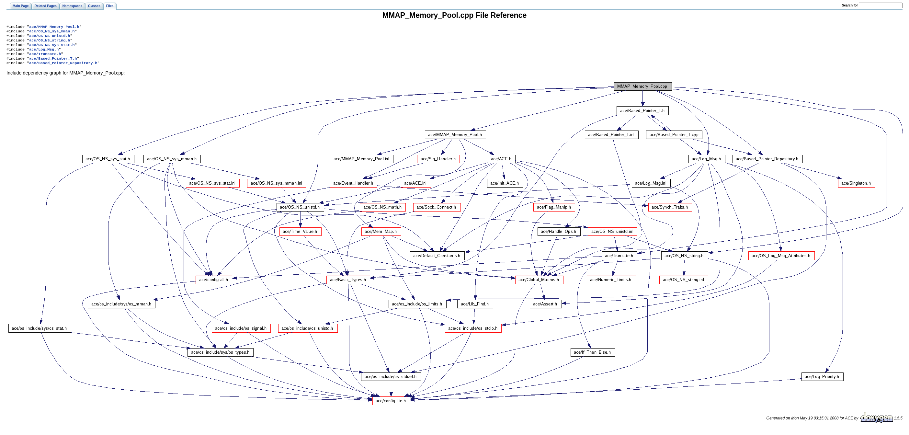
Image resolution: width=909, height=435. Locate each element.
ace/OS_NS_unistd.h (49, 37)
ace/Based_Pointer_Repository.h (63, 68)
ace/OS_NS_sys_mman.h (51, 32)
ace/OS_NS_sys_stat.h (51, 48)
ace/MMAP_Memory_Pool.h (54, 27)
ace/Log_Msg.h (44, 53)
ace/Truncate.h (45, 58)
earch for (850, 5)
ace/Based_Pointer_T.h (53, 63)
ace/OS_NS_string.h (49, 42)
